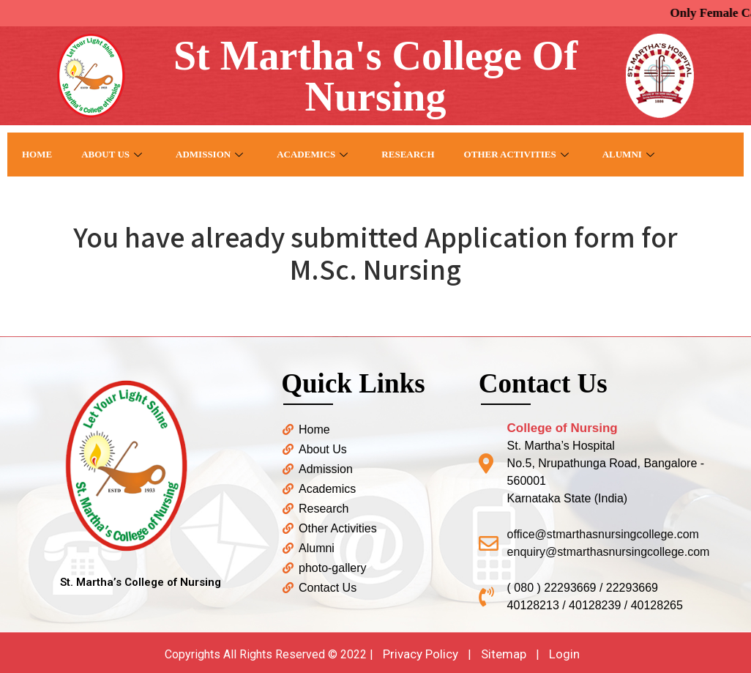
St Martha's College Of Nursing (375, 76)
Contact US (165, 198)
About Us (111, 154)
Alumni (628, 154)
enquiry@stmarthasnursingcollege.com (608, 552)
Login (564, 654)
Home (37, 154)
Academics (312, 154)
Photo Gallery (63, 198)
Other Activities (516, 154)
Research (407, 154)
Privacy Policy (420, 654)
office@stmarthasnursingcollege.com (603, 534)
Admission (209, 154)
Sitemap (503, 654)
